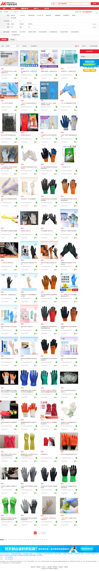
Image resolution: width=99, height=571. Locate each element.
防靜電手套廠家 (13, 555)
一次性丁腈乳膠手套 (8, 557)
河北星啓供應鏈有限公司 (6, 202)
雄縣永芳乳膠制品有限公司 (27, 138)
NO (28, 539)
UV (40, 539)
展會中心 (36, 8)
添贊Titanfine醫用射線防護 (8, 294)
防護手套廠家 (26, 555)
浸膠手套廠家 (32, 555)
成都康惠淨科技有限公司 (6, 75)
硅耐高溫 (44, 454)
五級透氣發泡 (26, 230)
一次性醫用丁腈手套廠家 (67, 553)
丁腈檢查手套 (14, 31)
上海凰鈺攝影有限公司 (6, 234)
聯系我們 (39, 566)
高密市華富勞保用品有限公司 (67, 138)
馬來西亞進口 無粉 (68, 71)
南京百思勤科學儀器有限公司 (47, 75)
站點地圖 (49, 566)
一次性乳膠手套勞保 (63, 31)
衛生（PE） (66, 167)
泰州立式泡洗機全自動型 (8, 135)
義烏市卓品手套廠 (5, 170)
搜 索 (94, 3)
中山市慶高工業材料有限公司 (7, 489)
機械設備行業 (24, 8)
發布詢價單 (89, 51)
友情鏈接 (66, 566)
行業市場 (46, 8)
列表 (84, 46)
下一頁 (43, 532)
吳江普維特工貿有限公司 (66, 106)
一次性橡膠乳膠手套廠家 (78, 553)
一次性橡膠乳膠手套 (15, 34)
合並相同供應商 (93, 46)
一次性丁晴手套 (22, 31)
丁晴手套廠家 (6, 555)
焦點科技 (51, 568)
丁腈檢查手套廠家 (57, 553)
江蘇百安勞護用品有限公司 (27, 234)
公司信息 (12, 39)
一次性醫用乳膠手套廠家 (15, 553)
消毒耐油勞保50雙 (68, 103)
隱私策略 (55, 566)
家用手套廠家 (20, 555)
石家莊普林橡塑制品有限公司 (47, 521)
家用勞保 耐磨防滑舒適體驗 (9, 230)
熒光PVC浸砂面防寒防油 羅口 (69, 454)
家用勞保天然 (26, 135)
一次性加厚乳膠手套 (42, 31)
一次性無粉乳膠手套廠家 (47, 553)
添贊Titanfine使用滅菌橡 (28, 198)
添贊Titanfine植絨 (27, 326)
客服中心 (44, 566)
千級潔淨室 (7, 103)
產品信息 (4, 39)
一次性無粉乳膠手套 (74, 31)
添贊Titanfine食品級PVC (7, 358)
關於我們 (33, 566)
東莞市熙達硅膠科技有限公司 (7, 426)
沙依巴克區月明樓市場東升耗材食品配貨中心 (67, 170)
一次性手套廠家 (39, 555)
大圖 (77, 46)
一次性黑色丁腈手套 (31, 31)
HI (19, 539)
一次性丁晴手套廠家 (37, 553)
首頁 (4, 8)
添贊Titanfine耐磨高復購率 (69, 230)
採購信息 (14, 8)
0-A (6, 539)
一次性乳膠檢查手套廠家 (27, 553)
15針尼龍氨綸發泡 (47, 230)
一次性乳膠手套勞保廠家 (89, 553)
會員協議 (60, 566)
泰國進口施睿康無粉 (49, 71)
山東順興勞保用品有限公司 (27, 394)
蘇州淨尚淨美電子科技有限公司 (27, 170)
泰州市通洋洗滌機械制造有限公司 (7, 138)
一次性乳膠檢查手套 (53, 31)
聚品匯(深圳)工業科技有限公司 (47, 106)
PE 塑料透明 (7, 262)
